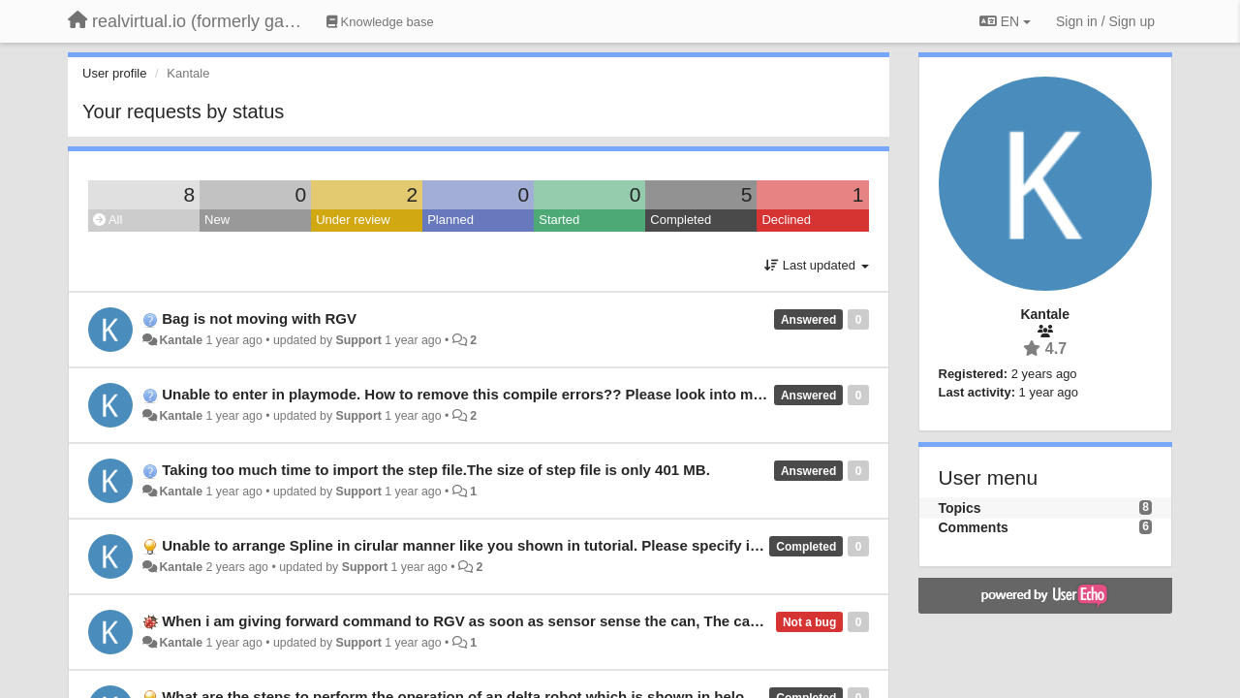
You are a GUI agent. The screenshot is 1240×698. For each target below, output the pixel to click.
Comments (973, 527)
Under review (353, 219)
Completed (680, 219)
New (217, 219)
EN (1005, 21)
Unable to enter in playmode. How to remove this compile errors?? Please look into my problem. (494, 394)
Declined (786, 219)
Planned (450, 219)
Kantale (180, 340)
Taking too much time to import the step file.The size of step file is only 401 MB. (436, 469)
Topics (960, 508)
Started (559, 219)
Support (359, 340)
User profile (114, 73)
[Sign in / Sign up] (1105, 21)
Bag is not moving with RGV (259, 318)
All (107, 219)
